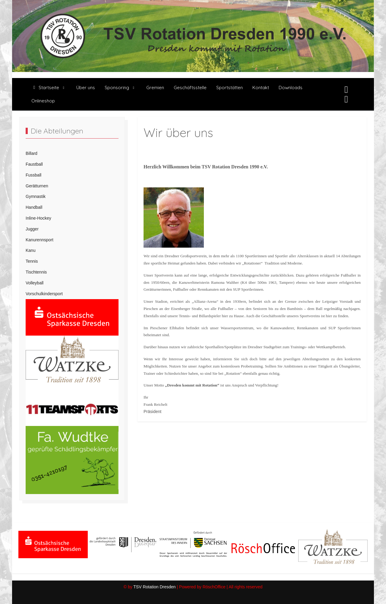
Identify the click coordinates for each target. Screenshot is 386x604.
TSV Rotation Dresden (154, 586)
